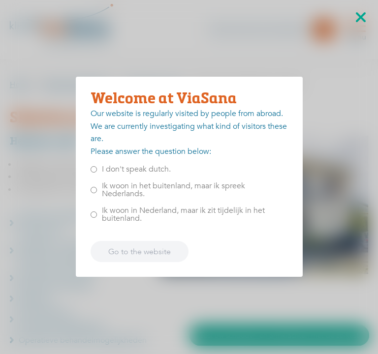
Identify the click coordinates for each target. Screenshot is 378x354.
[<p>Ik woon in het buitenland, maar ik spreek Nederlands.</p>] (94, 190)
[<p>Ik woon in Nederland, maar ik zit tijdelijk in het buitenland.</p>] (94, 214)
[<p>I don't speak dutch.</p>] (94, 169)
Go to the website (139, 251)
